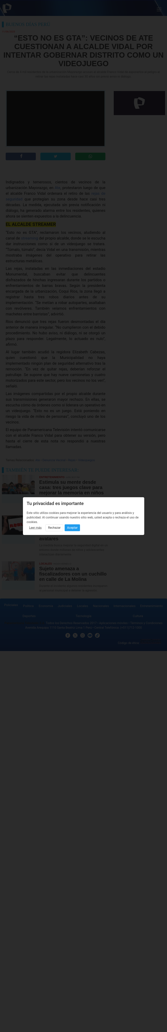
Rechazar (54, 527)
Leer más (35, 527)
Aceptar (72, 527)
